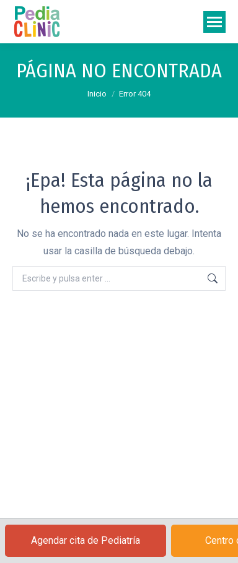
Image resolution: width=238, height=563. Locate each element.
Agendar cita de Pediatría (85, 540)
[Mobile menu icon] (214, 22)
